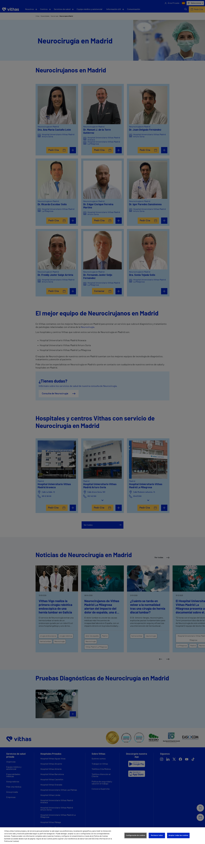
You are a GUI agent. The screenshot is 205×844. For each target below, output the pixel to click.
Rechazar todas (157, 835)
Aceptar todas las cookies (178, 835)
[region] (102, 835)
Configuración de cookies (135, 835)
